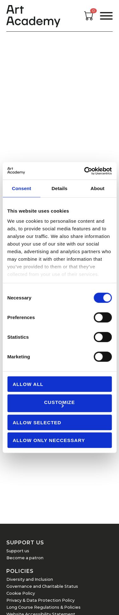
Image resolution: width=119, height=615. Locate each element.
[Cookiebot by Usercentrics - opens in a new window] (85, 171)
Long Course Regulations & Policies (43, 607)
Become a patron (24, 557)
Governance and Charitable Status (42, 586)
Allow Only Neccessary (49, 440)
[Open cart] (89, 19)
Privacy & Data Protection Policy (40, 600)
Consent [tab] (21, 188)
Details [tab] (60, 188)
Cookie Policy (20, 593)
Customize (59, 403)
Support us (17, 550)
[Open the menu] (106, 15)
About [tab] (97, 188)
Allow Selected (37, 422)
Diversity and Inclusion (29, 579)
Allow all (28, 384)
